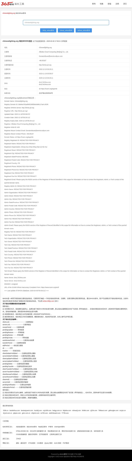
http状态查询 (42, 427)
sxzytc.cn (123, 410)
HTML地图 (77, 454)
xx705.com (44, 413)
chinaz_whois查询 (66, 30)
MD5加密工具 (98, 431)
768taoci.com (102, 410)
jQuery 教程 (48, 443)
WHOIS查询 (94, 298)
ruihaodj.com (76, 410)
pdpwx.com (17, 413)
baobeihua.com (15, 410)
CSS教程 (40, 443)
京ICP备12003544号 (46, 93)
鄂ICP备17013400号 (77, 456)
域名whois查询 (32, 427)
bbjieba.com (67, 410)
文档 (117, 4)
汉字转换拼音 (43, 434)
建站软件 (24, 443)
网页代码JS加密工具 (69, 431)
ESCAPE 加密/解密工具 (38, 431)
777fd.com (65, 413)
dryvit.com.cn (7, 413)
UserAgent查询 (59, 427)
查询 (94, 4)
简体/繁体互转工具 (54, 431)
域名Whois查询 (21, 13)
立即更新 (64, 41)
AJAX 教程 (57, 443)
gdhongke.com (113, 410)
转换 (101, 4)
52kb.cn (5, 410)
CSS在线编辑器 (21, 434)
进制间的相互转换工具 (84, 431)
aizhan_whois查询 (84, 30)
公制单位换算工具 (56, 434)
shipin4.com (35, 413)
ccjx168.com (47, 410)
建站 (17, 443)
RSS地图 (70, 454)
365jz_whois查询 (48, 30)
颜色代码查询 (32, 434)
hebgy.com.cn (57, 410)
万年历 (18, 439)
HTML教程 (31, 443)
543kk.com (85, 410)
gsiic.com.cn (26, 413)
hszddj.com (38, 410)
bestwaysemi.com (27, 410)
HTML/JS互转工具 (22, 431)
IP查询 (50, 427)
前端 (109, 4)
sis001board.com (55, 413)
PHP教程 (66, 443)
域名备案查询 (20, 427)
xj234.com (93, 410)
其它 (125, 4)
